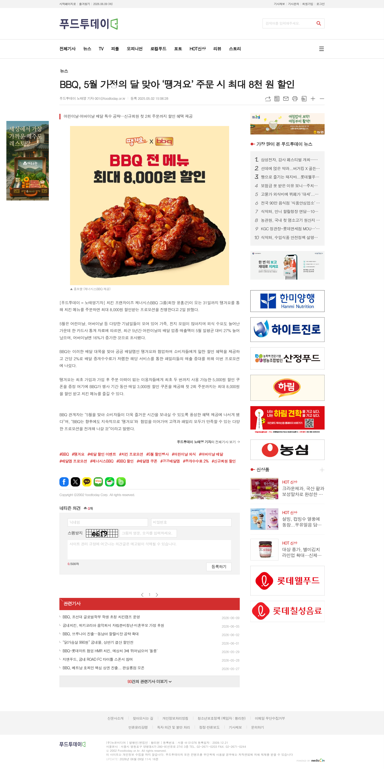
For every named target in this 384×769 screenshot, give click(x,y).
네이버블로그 (98, 481)
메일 (286, 98)
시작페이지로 (67, 4)
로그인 (320, 4)
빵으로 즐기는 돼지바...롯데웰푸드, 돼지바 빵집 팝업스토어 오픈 (290, 177)
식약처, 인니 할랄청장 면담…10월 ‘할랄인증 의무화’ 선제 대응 (290, 211)
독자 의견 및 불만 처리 (173, 727)
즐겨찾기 (84, 4)
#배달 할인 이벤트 (101, 454)
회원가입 (307, 4)
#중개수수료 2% (196, 461)
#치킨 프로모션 (131, 454)
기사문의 (293, 4)
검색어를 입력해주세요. (282, 23)
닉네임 (74, 522)
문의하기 (257, 727)
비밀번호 (160, 522)
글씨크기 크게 (313, 98)
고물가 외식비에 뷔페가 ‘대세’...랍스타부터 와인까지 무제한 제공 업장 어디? (290, 194)
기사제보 (279, 4)
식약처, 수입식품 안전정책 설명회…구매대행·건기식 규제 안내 (290, 237)
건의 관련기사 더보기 (149, 681)
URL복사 (267, 98)
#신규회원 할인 (224, 461)
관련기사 (71, 603)
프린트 (295, 98)
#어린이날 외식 (184, 454)
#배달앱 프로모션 (73, 461)
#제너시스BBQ (101, 461)
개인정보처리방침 (175, 718)
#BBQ (64, 454)
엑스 (75, 481)
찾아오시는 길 (143, 718)
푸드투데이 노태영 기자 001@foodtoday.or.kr (92, 98)
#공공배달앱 (170, 461)
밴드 (121, 481)
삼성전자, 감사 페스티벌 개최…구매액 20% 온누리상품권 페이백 (290, 159)
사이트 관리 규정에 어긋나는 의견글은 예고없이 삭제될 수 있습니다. (123, 544)
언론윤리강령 (138, 727)
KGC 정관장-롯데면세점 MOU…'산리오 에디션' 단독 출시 (290, 228)
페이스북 (64, 481)
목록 (277, 98)
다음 (157, 595)
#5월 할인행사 (157, 454)
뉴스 (64, 71)
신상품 (262, 469)
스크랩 (304, 98)
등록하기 (218, 566)
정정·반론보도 (209, 727)
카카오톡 (86, 481)
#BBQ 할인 (125, 461)
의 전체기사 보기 (206, 441)
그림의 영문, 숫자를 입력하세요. (146, 533)
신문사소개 (115, 718)
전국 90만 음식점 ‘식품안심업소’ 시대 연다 (290, 203)
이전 (142, 595)
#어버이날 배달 (211, 454)
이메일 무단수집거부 (270, 718)
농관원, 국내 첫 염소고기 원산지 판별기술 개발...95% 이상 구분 (290, 220)
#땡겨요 (78, 454)
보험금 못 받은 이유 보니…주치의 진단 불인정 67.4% (290, 185)
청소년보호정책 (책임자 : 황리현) (222, 718)
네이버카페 (109, 481)
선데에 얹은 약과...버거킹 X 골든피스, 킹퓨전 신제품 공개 (290, 168)
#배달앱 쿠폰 (147, 461)
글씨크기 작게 (322, 98)
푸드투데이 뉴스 (284, 144)
